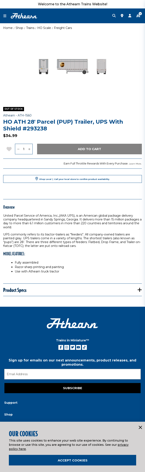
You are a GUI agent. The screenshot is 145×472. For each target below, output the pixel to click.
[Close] (140, 427)
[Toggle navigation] (7, 16)
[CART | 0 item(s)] (138, 16)
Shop (19, 28)
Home (8, 28)
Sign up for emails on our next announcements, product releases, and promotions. (72, 362)
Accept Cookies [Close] (72, 460)
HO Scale (44, 28)
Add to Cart (89, 149)
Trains (30, 28)
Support (10, 403)
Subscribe (72, 388)
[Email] (72, 374)
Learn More (135, 163)
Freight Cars (63, 28)
